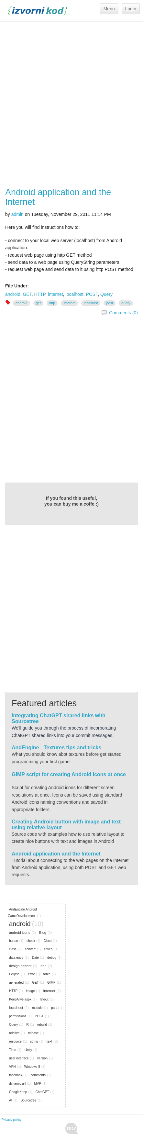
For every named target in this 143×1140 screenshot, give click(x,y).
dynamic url (17, 1083)
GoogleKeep (18, 1092)
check (31, 941)
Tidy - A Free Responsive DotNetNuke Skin (71, 1128)
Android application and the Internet (58, 197)
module (37, 1008)
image (30, 991)
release (33, 1033)
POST (92, 294)
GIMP (51, 982)
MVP (37, 1083)
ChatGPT (42, 1092)
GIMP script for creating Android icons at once (69, 774)
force (46, 974)
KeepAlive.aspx (20, 999)
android (12, 294)
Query (106, 294)
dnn (43, 966)
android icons (19, 932)
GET (27, 294)
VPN (12, 1066)
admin (17, 214)
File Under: (17, 285)
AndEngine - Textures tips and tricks (56, 747)
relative (14, 1033)
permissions (17, 1016)
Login (130, 8)
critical (48, 949)
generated (16, 982)
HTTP (40, 294)
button (13, 941)
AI (10, 1100)
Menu (109, 8)
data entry (16, 957)
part (54, 1008)
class (12, 949)
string (34, 1041)
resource (15, 1041)
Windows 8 (32, 1066)
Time (12, 1050)
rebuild (42, 1024)
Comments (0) (123, 312)
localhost (74, 294)
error (31, 974)
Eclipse (14, 974)
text (49, 1041)
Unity (28, 1050)
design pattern (20, 966)
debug (51, 957)
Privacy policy (11, 1120)
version (42, 1058)
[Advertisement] (71, 104)
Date (35, 957)
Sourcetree (29, 1100)
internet (55, 294)
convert (30, 949)
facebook (15, 1075)
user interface (19, 1058)
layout (44, 999)
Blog (42, 932)
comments (38, 1075)
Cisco (47, 941)
